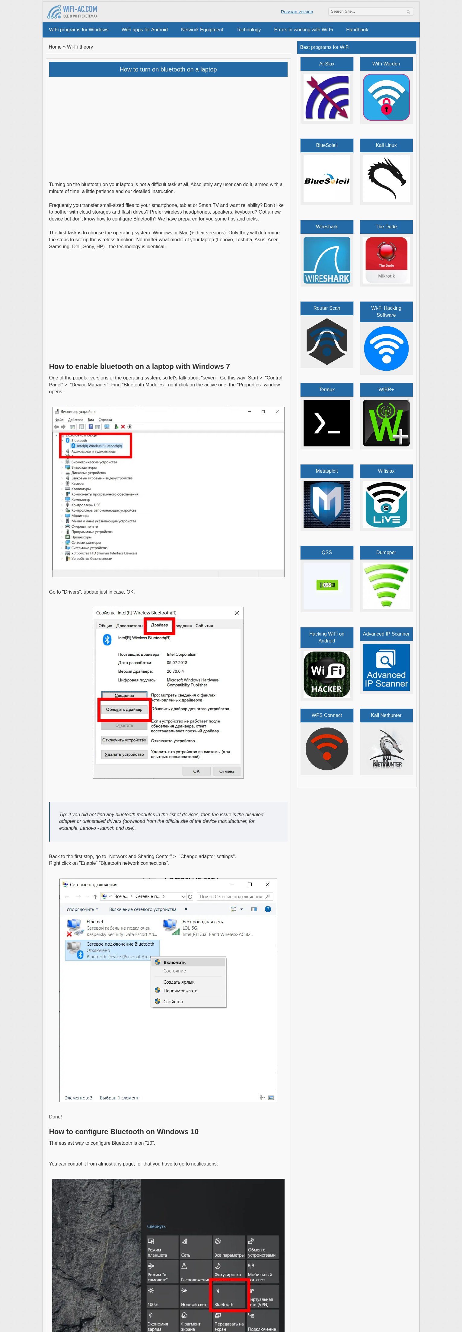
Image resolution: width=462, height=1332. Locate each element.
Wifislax (386, 471)
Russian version (297, 11)
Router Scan (327, 308)
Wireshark (327, 226)
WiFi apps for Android (145, 29)
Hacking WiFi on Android (326, 637)
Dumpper (386, 552)
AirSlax (327, 63)
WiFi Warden (386, 63)
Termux (327, 389)
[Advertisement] (168, 125)
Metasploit (327, 471)
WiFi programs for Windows (78, 29)
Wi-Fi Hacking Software (386, 312)
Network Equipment (202, 29)
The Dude (386, 226)
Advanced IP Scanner (386, 633)
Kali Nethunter (386, 715)
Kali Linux (386, 145)
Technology (249, 29)
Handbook (357, 29)
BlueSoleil (326, 145)
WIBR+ (386, 389)
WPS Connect (327, 715)
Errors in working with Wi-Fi (303, 29)
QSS (327, 552)
